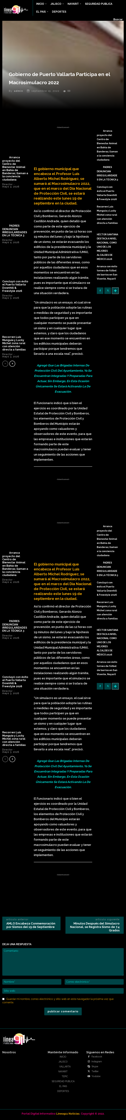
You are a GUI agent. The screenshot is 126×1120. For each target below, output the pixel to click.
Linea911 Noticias (68, 1115)
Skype (95, 1068)
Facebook (97, 1058)
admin (18, 92)
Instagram (97, 1063)
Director (7, 186)
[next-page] (12, 365)
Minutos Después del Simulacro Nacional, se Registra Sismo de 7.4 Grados (95, 928)
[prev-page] (5, 365)
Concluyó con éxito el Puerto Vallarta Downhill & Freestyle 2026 (15, 288)
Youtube (96, 1078)
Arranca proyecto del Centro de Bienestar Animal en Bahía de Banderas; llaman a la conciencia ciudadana (15, 170)
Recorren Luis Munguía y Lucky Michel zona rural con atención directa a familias (14, 345)
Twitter (95, 1073)
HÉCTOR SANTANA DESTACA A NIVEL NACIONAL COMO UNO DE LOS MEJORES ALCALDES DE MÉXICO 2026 (107, 248)
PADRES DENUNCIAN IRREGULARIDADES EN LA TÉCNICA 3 (14, 232)
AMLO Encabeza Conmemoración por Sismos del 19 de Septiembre (30, 926)
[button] (118, 19)
